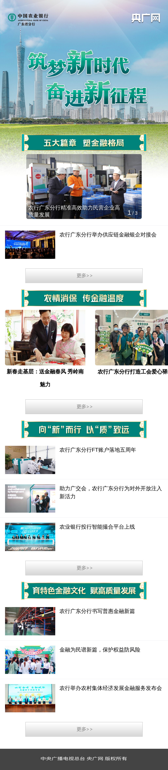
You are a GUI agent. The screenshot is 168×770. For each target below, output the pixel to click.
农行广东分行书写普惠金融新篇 (97, 611)
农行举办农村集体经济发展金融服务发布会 (110, 688)
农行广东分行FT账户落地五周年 (97, 450)
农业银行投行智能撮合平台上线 (97, 527)
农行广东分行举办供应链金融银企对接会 (108, 235)
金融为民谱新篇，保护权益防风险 (99, 650)
